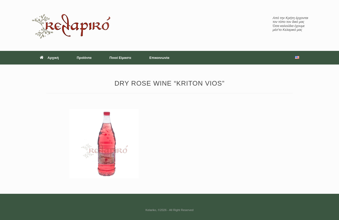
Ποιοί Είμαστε (120, 58)
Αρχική (49, 58)
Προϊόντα (84, 58)
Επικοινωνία (159, 58)
